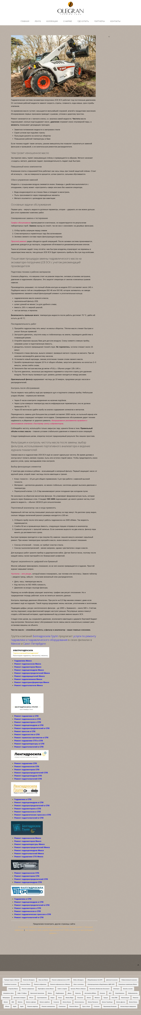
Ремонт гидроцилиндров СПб (28, 776)
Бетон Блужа (67, 1002)
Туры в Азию (86, 1006)
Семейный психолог (10, 984)
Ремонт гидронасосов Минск (27, 664)
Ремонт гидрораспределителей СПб (31, 773)
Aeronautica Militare (90, 993)
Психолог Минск (25, 984)
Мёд (13, 1002)
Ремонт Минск (73, 1006)
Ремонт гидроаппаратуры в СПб (29, 744)
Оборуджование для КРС (95, 980)
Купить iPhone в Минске (78, 988)
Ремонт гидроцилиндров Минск (29, 670)
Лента (38, 21)
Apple (14, 1006)
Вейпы (50, 993)
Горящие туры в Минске (11, 980)
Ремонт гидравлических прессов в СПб (32, 815)
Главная (25, 21)
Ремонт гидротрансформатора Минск (31, 682)
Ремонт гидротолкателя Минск (28, 685)
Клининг (102, 993)
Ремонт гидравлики (40, 984)
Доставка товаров (19, 997)
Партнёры (99, 21)
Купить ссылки (128, 988)
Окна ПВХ (114, 997)
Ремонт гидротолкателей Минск (29, 854)
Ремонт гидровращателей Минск (29, 676)
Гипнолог (96, 1006)
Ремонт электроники (48, 1006)
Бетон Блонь (133, 1002)
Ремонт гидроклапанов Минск (28, 679)
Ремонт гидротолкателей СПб (28, 779)
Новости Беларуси (29, 980)
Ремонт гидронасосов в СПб (27, 719)
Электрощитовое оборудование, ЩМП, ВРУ (101, 984)
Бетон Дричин (120, 1002)
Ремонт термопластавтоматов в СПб (31, 738)
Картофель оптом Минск (46, 988)
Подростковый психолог (129, 980)
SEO (110, 993)
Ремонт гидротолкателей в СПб (29, 747)
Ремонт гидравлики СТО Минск (28, 857)
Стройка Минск (13, 988)
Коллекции (52, 21)
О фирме (67, 21)
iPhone (31, 997)
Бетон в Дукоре (31, 1002)
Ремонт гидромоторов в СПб (27, 722)
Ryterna (20, 1002)
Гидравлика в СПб (22, 799)
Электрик (116, 988)
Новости (78, 993)
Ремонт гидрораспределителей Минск (32, 673)
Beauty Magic (69, 997)
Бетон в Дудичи (45, 1002)
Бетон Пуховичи (93, 1002)
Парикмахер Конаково (110, 1006)
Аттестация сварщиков (128, 1006)
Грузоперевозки (42, 997)
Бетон (89, 997)
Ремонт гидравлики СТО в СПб (28, 741)
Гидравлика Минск (23, 661)
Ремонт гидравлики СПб (25, 763)
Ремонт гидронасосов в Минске (60, 984)
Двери (69, 993)
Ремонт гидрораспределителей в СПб (31, 728)
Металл (97, 997)
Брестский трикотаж (37, 993)
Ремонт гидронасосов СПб (26, 766)
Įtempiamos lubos (8, 993)
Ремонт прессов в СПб (24, 731)
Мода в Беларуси (78, 980)
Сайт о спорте (62, 988)
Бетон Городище (107, 1002)
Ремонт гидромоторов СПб (26, 770)
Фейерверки (6, 997)
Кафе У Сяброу (22, 993)
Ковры (53, 997)
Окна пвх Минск (43, 980)
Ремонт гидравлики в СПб (26, 716)
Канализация (125, 997)
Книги (60, 997)
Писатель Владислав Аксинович (99, 988)
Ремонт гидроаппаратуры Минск (29, 844)
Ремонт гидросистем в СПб (27, 734)
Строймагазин (119, 993)
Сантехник (62, 1006)
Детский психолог (112, 980)
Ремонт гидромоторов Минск (27, 667)
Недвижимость (132, 993)
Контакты (115, 21)
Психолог (80, 997)
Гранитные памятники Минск (127, 984)
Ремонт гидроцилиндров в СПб (29, 725)
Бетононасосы (79, 1002)
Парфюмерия (60, 993)
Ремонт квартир (32, 1006)
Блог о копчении (79, 984)
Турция (105, 997)
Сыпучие (56, 1002)
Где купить (83, 21)
